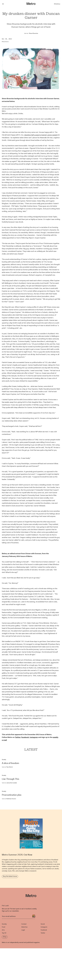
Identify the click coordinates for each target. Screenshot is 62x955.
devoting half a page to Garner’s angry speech (41, 135)
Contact (23, 924)
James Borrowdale (9, 783)
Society (4, 759)
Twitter (17, 737)
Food (3, 927)
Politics (5, 41)
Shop (4, 937)
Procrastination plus (11, 794)
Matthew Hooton (9, 799)
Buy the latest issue (10, 876)
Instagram (34, 737)
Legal (23, 930)
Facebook (25, 737)
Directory (57, 4)
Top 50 (4, 933)
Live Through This (10, 778)
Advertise (24, 927)
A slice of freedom (10, 763)
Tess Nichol (7, 767)
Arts (3, 930)
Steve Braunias (33, 33)
